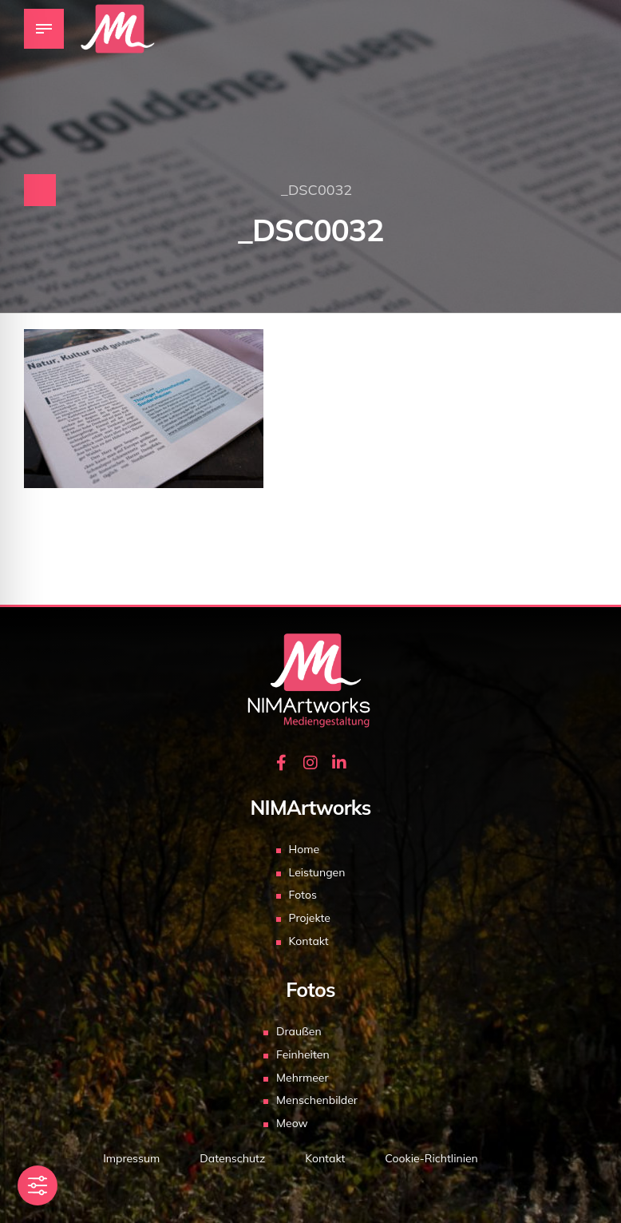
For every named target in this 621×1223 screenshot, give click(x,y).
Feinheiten (303, 1054)
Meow (292, 1123)
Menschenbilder (317, 1100)
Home (304, 849)
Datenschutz (232, 1158)
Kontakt (309, 941)
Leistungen (317, 872)
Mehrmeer (302, 1077)
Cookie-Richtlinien (431, 1158)
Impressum (131, 1158)
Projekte (309, 918)
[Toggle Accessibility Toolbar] (37, 1185)
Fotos (303, 894)
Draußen (299, 1031)
